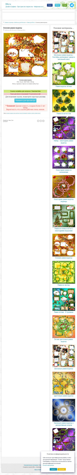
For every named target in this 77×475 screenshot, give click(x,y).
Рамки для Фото (21, 30)
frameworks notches (27, 113)
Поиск (49, 5)
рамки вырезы (10, 113)
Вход (65, 5)
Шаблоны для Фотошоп (10, 30)
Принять (53, 469)
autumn (33, 113)
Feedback (40, 469)
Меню (57, 5)
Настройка (61, 469)
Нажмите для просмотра (25, 100)
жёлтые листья (19, 113)
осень (15, 113)
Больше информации (48, 465)
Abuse (35, 469)
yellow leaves (37, 113)
